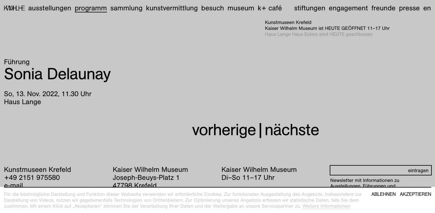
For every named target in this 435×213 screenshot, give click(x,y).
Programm (91, 8)
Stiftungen (309, 8)
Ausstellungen (49, 8)
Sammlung (126, 8)
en (427, 8)
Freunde (383, 8)
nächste (292, 130)
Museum (240, 8)
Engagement (348, 8)
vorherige (224, 130)
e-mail (13, 185)
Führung (17, 61)
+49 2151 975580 (32, 177)
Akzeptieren (415, 194)
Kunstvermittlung (172, 8)
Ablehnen (383, 194)
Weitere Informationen (326, 206)
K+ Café (270, 8)
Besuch (212, 8)
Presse (409, 8)
